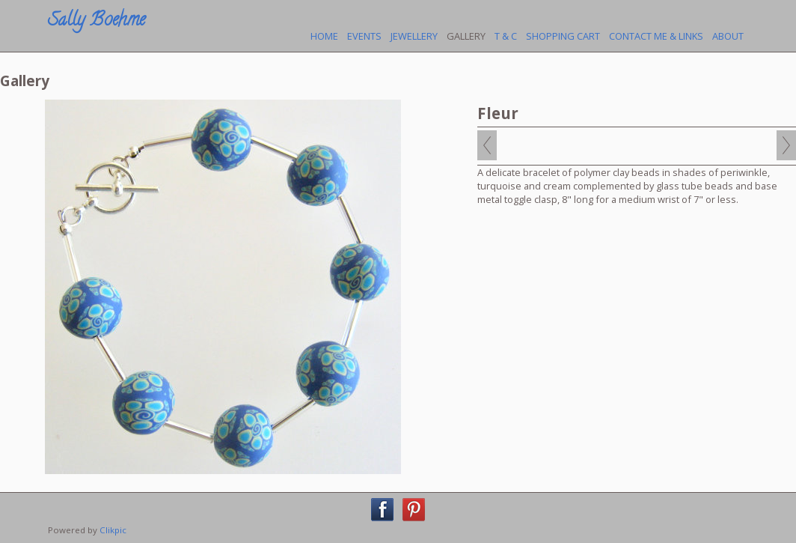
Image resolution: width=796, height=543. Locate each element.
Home (324, 36)
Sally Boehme (96, 21)
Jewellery (414, 36)
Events (364, 36)
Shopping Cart (563, 36)
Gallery (466, 36)
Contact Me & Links (656, 36)
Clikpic (113, 530)
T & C (506, 36)
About (728, 36)
